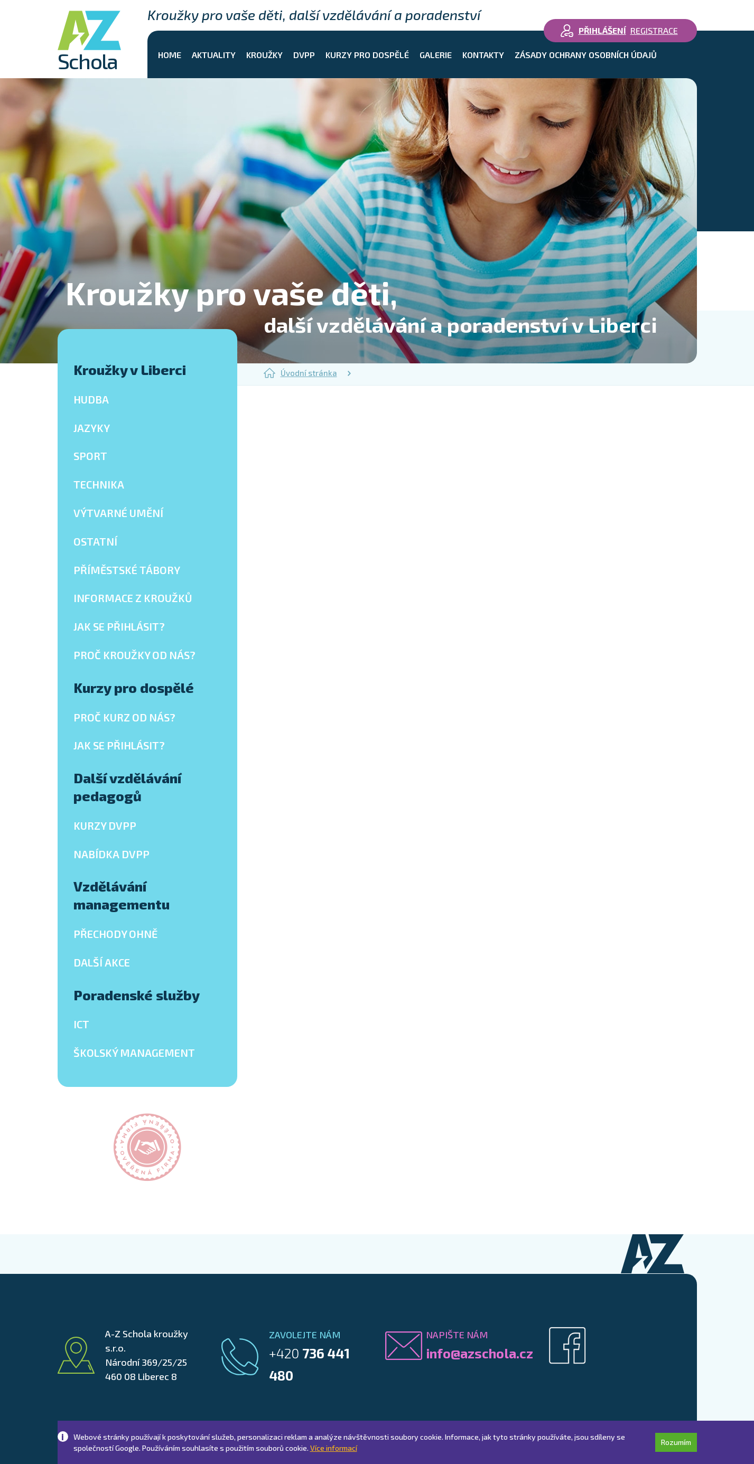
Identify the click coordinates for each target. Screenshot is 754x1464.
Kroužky (264, 55)
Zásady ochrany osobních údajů (586, 55)
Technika (98, 484)
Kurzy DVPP (104, 825)
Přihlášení (602, 30)
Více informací (333, 1447)
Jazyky (91, 427)
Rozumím (676, 1442)
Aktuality (214, 55)
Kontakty (483, 55)
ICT (81, 1024)
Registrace (654, 30)
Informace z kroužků (132, 598)
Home (169, 55)
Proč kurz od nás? (124, 717)
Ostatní (95, 541)
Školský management (134, 1052)
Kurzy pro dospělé (367, 55)
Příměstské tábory (126, 570)
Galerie (436, 55)
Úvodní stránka (300, 373)
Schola (89, 41)
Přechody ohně (115, 933)
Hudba (91, 399)
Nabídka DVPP (111, 854)
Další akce (101, 962)
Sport (90, 455)
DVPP (304, 55)
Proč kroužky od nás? (134, 655)
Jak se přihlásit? (119, 626)
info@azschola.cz (479, 1353)
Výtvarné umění (118, 512)
